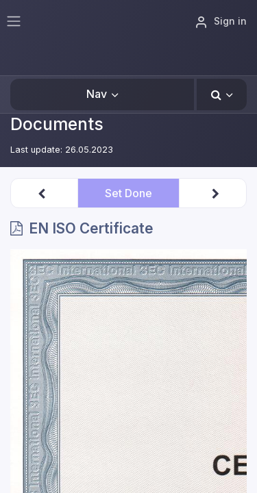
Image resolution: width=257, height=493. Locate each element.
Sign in (221, 22)
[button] (222, 94)
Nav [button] (96, 94)
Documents (56, 124)
